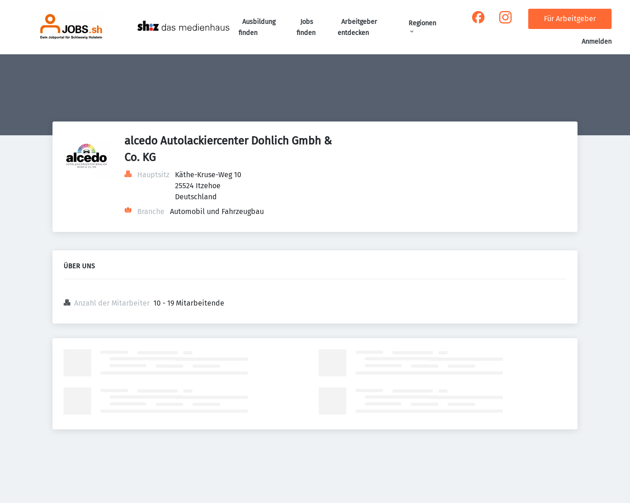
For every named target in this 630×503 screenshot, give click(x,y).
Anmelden (597, 42)
